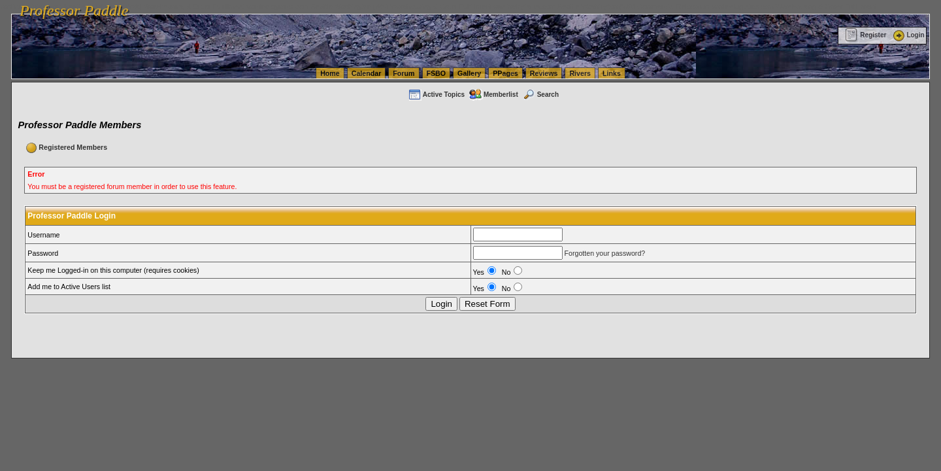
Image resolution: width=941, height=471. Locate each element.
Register (865, 35)
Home (330, 73)
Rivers (580, 73)
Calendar (367, 73)
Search (540, 94)
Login (907, 35)
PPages (505, 73)
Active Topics (436, 94)
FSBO (436, 73)
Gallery (469, 73)
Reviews (544, 73)
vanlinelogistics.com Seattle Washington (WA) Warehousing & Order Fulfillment (369, 6)
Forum (403, 73)
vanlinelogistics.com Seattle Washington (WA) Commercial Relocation (601, 6)
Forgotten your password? (604, 253)
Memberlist (493, 94)
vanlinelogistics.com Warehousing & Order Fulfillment (794, 6)
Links (612, 73)
